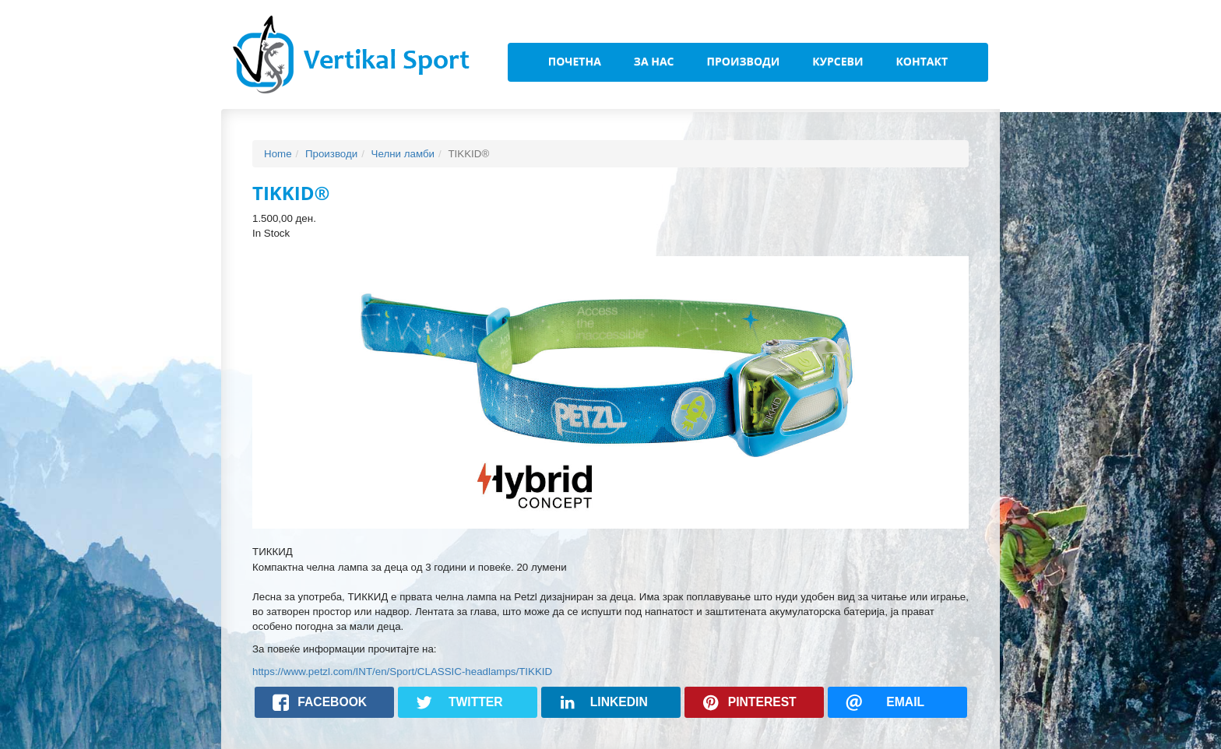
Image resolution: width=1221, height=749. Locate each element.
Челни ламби (403, 154)
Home (278, 154)
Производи (743, 61)
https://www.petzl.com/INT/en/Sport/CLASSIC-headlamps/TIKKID (402, 671)
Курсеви (837, 61)
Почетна (574, 61)
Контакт (922, 61)
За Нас (654, 61)
